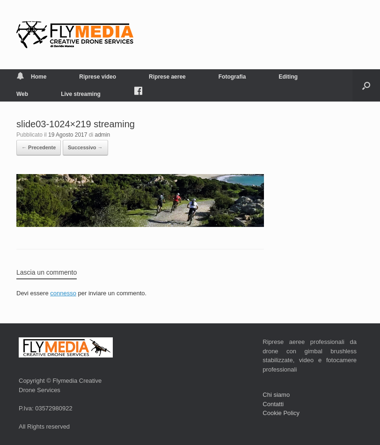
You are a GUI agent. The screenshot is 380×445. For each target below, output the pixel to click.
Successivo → (85, 147)
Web (22, 94)
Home (31, 76)
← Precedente (39, 147)
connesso (63, 293)
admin (102, 134)
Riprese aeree (167, 76)
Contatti (273, 404)
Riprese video (97, 76)
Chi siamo (276, 394)
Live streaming (81, 94)
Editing (288, 76)
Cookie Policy (281, 412)
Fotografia (232, 76)
